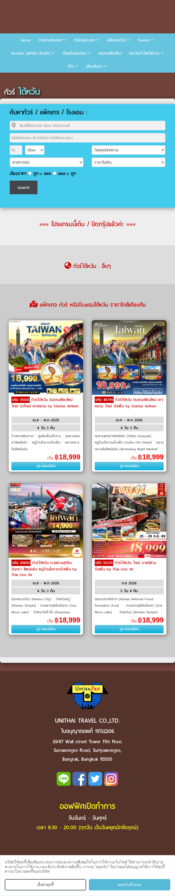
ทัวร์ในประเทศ (84, 40)
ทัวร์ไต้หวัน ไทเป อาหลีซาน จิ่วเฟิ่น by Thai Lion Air (125, 566)
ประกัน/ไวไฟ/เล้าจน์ (144, 53)
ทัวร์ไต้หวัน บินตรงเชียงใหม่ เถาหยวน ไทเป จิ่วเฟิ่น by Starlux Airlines (129, 403)
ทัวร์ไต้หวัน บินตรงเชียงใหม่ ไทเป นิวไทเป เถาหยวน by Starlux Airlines (45, 403)
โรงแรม (143, 40)
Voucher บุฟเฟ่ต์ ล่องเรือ (30, 53)
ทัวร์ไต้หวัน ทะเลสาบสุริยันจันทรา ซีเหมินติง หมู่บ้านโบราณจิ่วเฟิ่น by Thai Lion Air (44, 569)
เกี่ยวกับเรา (94, 66)
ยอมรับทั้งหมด (129, 884)
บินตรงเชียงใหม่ (109, 53)
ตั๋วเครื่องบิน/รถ (74, 53)
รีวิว (71, 66)
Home (26, 40)
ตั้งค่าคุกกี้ (46, 884)
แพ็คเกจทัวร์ (116, 40)
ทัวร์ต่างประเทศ (50, 40)
